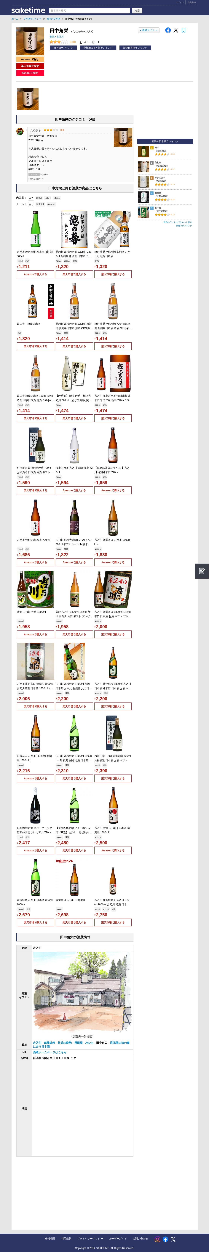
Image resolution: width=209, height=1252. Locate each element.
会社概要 (50, 1238)
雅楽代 (158, 193)
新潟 (52, 36)
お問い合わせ (140, 1238)
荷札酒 (158, 162)
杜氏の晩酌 (65, 1042)
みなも (89, 1042)
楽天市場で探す (30, 66)
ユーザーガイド (118, 1238)
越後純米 (50, 1042)
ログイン (180, 2)
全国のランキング (184, 225)
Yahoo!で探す (30, 72)
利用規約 (66, 1238)
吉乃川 (60, 36)
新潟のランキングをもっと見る (177, 222)
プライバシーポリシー (90, 1238)
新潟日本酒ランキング (135, 47)
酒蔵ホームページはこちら (49, 1052)
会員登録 (192, 2)
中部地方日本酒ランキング (98, 47)
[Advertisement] (46, 1189)
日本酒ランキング (63, 47)
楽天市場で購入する (74, 274)
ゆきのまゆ (160, 178)
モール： (21, 203)
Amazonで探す (30, 59)
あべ (157, 147)
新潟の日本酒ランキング (165, 141)
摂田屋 (78, 1042)
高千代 (158, 208)
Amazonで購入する (35, 274)
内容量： (21, 197)
